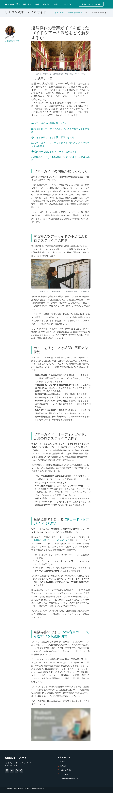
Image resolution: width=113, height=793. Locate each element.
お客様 (37, 4)
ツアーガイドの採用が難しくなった (51, 123)
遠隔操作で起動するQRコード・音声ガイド (55, 151)
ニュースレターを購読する (69, 778)
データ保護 (64, 774)
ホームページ (60, 12)
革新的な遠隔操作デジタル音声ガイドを (52, 540)
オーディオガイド (75, 12)
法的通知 (63, 766)
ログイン (68, 4)
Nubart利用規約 (66, 770)
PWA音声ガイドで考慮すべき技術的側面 (61, 634)
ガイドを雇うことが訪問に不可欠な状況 (54, 137)
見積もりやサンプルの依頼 (91, 4)
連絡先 (62, 761)
